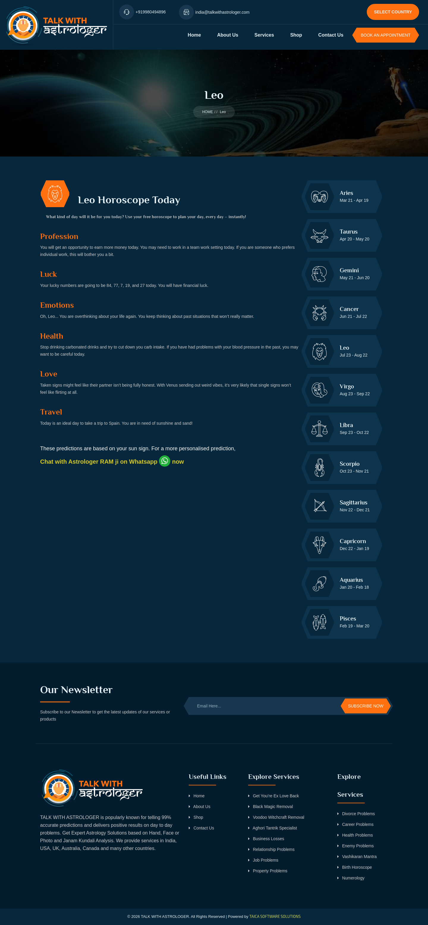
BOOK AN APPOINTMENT (385, 35)
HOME (207, 112)
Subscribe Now (365, 706)
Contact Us (330, 35)
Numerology (350, 878)
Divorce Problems (356, 813)
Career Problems (355, 824)
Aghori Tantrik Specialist (272, 828)
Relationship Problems (271, 849)
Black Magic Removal (270, 806)
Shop (296, 35)
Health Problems (355, 835)
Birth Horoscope (354, 867)
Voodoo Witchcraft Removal (276, 817)
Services (264, 35)
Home (194, 35)
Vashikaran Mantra (357, 856)
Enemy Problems (355, 845)
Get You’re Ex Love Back (273, 795)
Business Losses (266, 838)
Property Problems (267, 870)
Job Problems (263, 860)
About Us (227, 35)
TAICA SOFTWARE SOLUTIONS (274, 916)
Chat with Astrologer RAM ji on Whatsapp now (112, 461)
